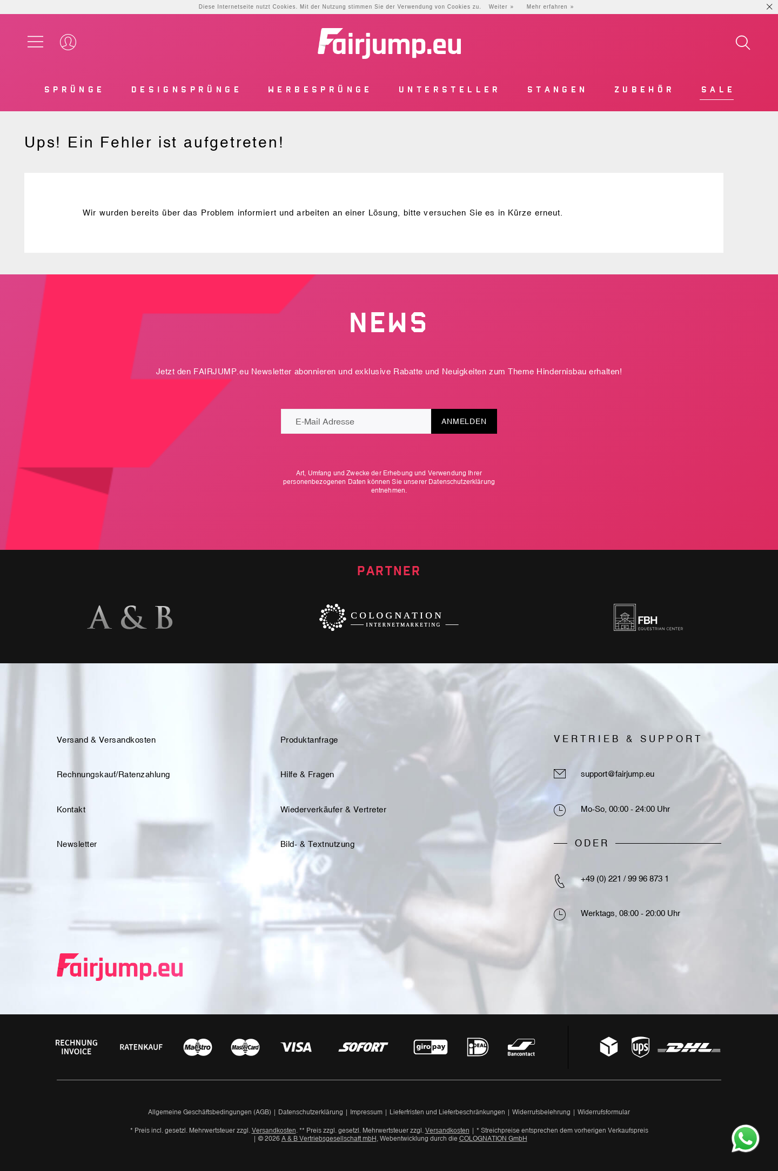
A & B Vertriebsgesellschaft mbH (329, 1138)
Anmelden (464, 421)
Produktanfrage (309, 739)
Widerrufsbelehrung (541, 1112)
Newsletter (77, 844)
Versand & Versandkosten (106, 739)
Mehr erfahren (547, 7)
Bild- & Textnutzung (317, 844)
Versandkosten (274, 1130)
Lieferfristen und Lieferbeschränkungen (447, 1112)
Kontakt (71, 809)
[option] (129, 617)
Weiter (498, 7)
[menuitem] (74, 92)
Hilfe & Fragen (307, 774)
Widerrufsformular (604, 1112)
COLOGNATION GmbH (493, 1138)
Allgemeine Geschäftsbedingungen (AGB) (209, 1112)
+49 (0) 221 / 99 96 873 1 (625, 878)
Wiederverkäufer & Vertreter (333, 809)
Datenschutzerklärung (461, 482)
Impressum (366, 1112)
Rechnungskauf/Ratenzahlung (113, 774)
